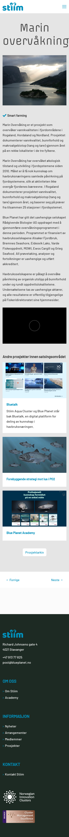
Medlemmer (12, 739)
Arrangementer (15, 733)
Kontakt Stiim (13, 774)
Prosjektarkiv (34, 552)
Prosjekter (11, 745)
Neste (57, 580)
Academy (10, 697)
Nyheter (9, 726)
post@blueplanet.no (17, 662)
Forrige (13, 580)
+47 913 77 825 (12, 657)
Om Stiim (10, 691)
